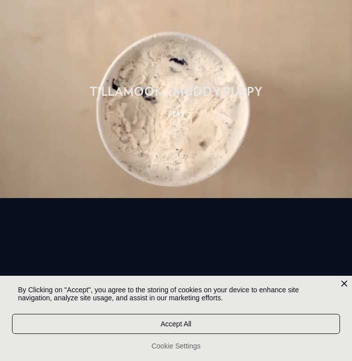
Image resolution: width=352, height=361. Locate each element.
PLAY (176, 114)
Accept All (176, 324)
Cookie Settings (175, 346)
